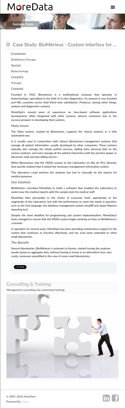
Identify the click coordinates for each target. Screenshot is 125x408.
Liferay (25, 401)
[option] (62, 353)
